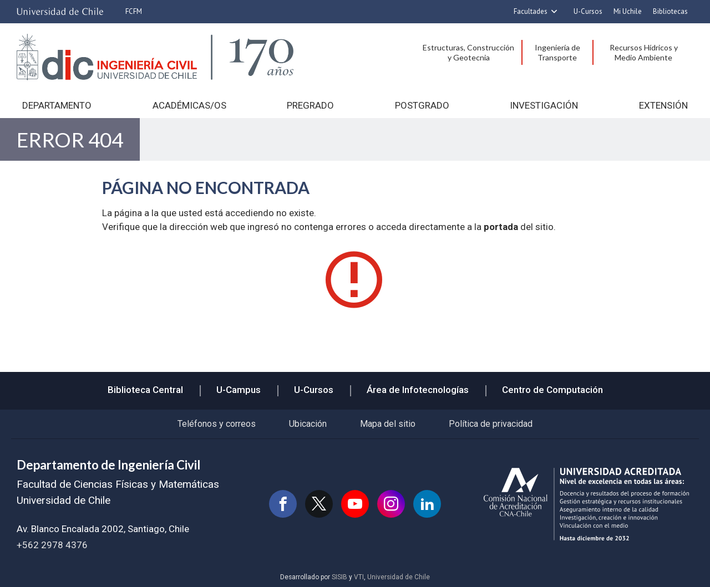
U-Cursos (588, 11)
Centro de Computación (552, 389)
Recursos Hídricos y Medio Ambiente (644, 52)
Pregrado (310, 105)
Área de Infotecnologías (418, 389)
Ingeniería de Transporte (557, 52)
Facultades (530, 11)
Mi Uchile (627, 11)
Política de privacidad (490, 423)
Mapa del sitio (387, 423)
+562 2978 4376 (52, 544)
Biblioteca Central (145, 389)
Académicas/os (189, 105)
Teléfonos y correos (217, 423)
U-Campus (238, 389)
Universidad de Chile (398, 577)
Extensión (663, 105)
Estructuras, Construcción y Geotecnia (468, 52)
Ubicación (308, 423)
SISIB (339, 577)
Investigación (544, 105)
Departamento (57, 105)
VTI (359, 577)
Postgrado (422, 105)
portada (501, 226)
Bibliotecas (670, 11)
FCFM (133, 11)
